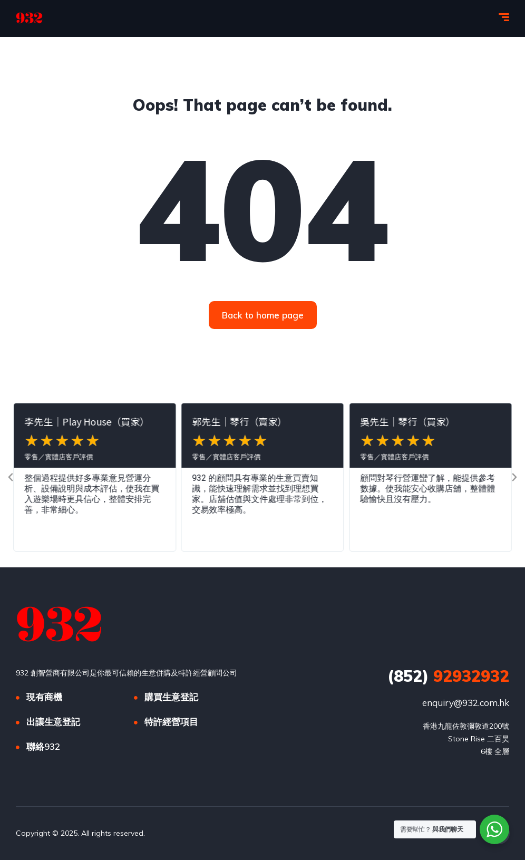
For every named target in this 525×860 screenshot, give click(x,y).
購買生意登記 (171, 696)
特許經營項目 (171, 721)
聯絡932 (43, 746)
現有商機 (44, 696)
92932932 (448, 676)
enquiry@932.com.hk (465, 702)
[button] (10, 477)
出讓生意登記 (53, 721)
